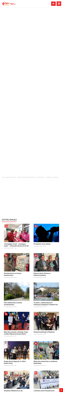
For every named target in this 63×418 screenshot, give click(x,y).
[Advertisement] (31, 193)
